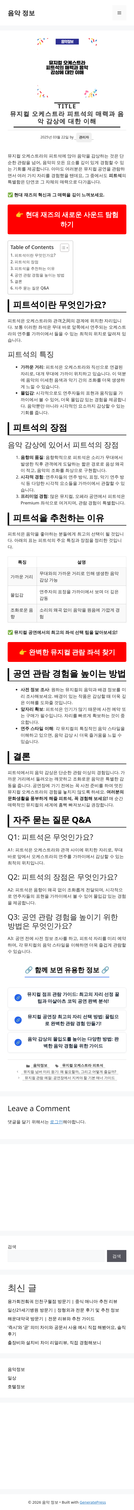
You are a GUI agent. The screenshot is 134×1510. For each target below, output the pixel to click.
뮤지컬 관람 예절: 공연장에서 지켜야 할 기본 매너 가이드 (70, 1077)
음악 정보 (21, 12)
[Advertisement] (67, 1187)
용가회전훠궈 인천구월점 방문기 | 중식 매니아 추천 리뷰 (62, 1301)
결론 (18, 281)
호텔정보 (16, 1386)
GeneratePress (93, 1502)
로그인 (56, 1122)
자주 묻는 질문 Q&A (32, 288)
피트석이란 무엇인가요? (35, 255)
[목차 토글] (62, 247)
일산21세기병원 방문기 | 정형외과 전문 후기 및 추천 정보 (63, 1310)
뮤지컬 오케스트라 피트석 (82, 1065)
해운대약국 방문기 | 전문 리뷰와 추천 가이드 (51, 1319)
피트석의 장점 (26, 261)
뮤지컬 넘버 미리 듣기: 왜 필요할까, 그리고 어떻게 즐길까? (69, 1071)
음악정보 (40, 1065)
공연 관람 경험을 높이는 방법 (39, 275)
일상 (12, 1378)
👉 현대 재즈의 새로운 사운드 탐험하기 (67, 219)
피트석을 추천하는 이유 (35, 268)
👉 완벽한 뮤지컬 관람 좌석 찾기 (67, 652)
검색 (12, 1247)
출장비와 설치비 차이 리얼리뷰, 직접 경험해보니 (54, 1342)
